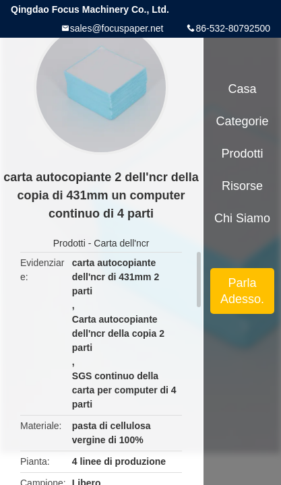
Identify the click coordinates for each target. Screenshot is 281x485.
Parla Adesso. (242, 291)
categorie (242, 121)
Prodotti (69, 243)
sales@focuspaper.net (117, 28)
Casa (242, 89)
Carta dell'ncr (121, 243)
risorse (242, 186)
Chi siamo (242, 218)
